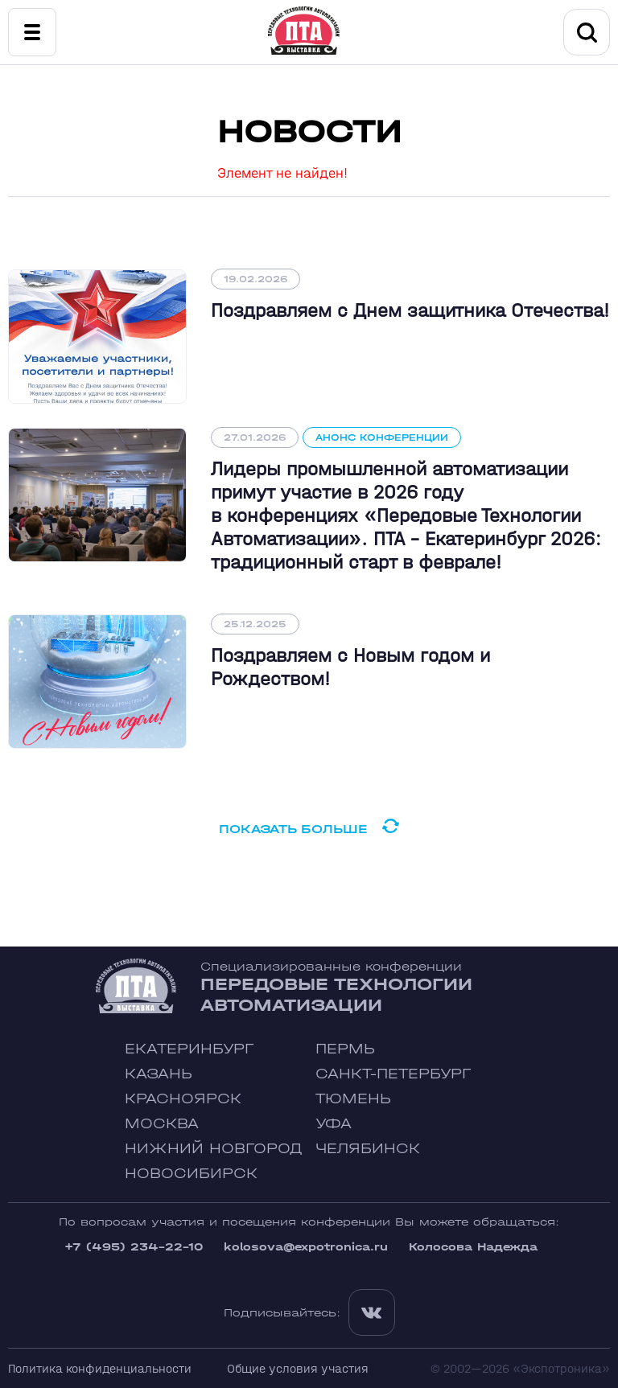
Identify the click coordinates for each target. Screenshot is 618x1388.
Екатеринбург (189, 1049)
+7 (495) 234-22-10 (133, 1247)
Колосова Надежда (473, 1247)
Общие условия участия (298, 1368)
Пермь (345, 1049)
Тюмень (353, 1098)
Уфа (333, 1123)
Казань (158, 1074)
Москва (162, 1123)
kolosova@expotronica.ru (306, 1247)
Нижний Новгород (214, 1148)
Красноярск (183, 1098)
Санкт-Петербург (393, 1074)
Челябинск (367, 1148)
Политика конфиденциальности (100, 1368)
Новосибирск (191, 1173)
